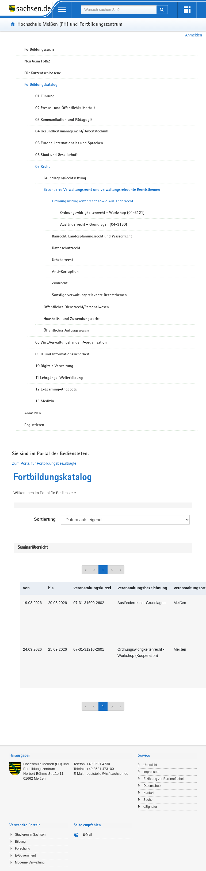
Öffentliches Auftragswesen (66, 330)
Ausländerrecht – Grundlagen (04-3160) (93, 224)
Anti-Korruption (65, 271)
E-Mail (87, 834)
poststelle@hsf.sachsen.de (107, 774)
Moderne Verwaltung (29, 862)
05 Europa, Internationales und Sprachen (69, 142)
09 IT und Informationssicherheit (62, 354)
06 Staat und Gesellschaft (56, 154)
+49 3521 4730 (98, 764)
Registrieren (34, 424)
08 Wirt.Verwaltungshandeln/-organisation (71, 342)
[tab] (70, 756)
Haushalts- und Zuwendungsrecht (72, 318)
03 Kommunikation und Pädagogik (64, 119)
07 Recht (42, 166)
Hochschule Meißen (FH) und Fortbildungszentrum (69, 24)
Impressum (151, 772)
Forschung (22, 848)
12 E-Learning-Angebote (56, 389)
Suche (147, 800)
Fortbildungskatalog (41, 84)
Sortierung (45, 519)
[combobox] (118, 9)
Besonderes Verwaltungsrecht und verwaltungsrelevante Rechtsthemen (102, 189)
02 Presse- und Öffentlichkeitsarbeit (65, 107)
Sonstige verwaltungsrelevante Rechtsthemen (89, 294)
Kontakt (148, 793)
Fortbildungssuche (39, 49)
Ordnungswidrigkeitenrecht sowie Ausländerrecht (92, 201)
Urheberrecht (62, 259)
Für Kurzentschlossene (42, 72)
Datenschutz (152, 786)
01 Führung (45, 96)
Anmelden (193, 35)
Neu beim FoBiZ (37, 61)
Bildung (20, 841)
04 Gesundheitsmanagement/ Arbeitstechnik (71, 131)
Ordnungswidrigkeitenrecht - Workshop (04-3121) (102, 212)
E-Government (25, 855)
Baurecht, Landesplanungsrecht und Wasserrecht (92, 236)
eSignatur (150, 807)
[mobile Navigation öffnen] (61, 10)
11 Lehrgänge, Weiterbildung (59, 377)
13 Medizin (44, 401)
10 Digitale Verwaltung (54, 365)
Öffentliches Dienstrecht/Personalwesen (76, 306)
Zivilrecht (59, 283)
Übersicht (150, 765)
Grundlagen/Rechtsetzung (65, 178)
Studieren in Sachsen (30, 834)
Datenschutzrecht (66, 247)
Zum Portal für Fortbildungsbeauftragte (44, 463)
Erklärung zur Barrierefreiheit (163, 779)
